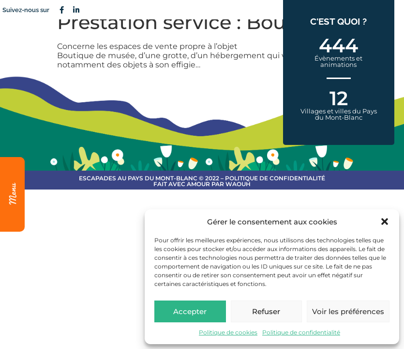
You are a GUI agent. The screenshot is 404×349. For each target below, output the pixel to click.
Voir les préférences (348, 311)
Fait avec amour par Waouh (202, 184)
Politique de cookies (228, 332)
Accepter (190, 311)
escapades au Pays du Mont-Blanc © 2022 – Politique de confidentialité (202, 178)
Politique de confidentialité (301, 332)
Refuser (266, 311)
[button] (384, 221)
